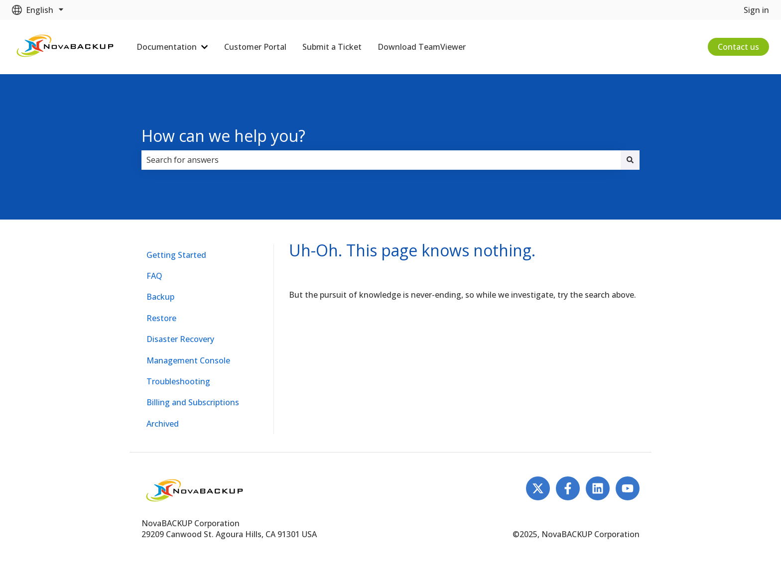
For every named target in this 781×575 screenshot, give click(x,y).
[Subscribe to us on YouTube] (628, 488)
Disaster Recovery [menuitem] (180, 339)
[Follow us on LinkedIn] (598, 488)
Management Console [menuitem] (188, 360)
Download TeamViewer (422, 46)
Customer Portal (255, 46)
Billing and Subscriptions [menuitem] (192, 402)
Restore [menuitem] (161, 318)
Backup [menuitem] (160, 296)
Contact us (738, 46)
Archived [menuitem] (162, 423)
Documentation (166, 46)
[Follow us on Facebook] (568, 488)
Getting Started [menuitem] (176, 254)
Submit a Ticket (332, 46)
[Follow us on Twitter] (538, 488)
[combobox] (381, 159)
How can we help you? (223, 135)
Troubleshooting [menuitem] (178, 381)
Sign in (756, 9)
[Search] (630, 159)
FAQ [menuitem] (154, 275)
